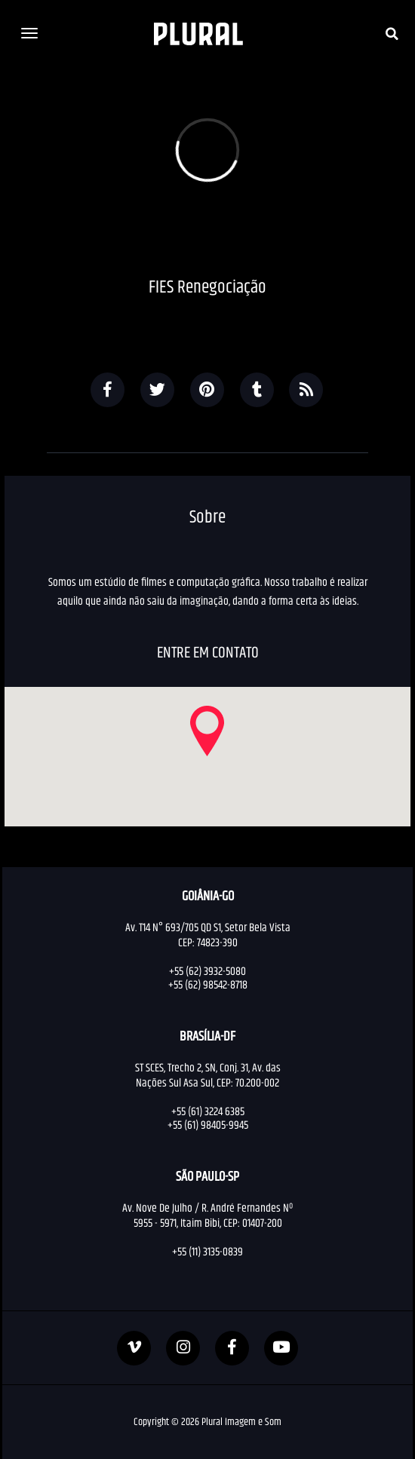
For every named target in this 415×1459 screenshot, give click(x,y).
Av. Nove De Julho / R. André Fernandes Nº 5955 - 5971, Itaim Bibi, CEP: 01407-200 (207, 1215)
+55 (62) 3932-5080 (207, 970)
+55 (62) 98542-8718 (207, 984)
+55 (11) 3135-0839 (207, 1251)
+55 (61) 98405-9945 (208, 1124)
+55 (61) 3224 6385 (207, 1111)
